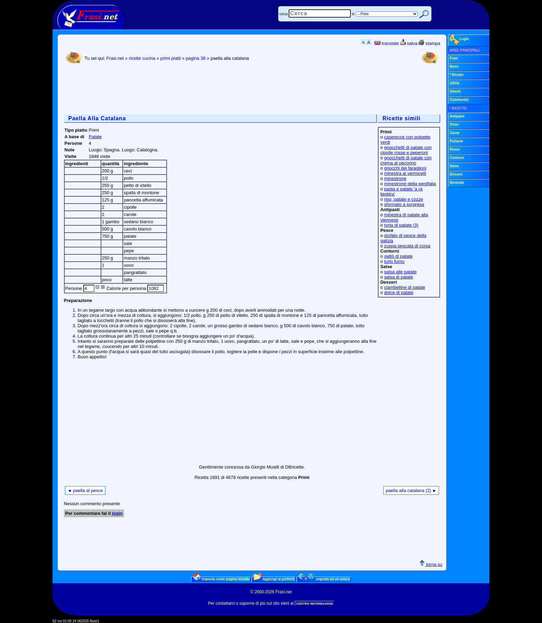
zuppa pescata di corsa (407, 245)
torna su (430, 564)
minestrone (395, 178)
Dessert (456, 174)
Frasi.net (115, 58)
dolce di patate (398, 292)
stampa (429, 43)
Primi (454, 124)
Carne (454, 133)
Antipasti (457, 116)
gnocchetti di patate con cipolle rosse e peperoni (405, 150)
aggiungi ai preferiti (274, 579)
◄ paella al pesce (85, 490)
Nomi (454, 66)
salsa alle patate (400, 271)
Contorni (457, 158)
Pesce (455, 149)
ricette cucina (142, 58)
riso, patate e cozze (403, 199)
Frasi (454, 58)
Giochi (455, 91)
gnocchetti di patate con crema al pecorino (405, 160)
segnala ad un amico (324, 579)
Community (459, 100)
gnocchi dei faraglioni (405, 168)
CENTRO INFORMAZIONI (314, 603)
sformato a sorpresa (404, 204)
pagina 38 (195, 58)
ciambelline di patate (404, 287)
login (117, 513)
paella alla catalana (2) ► (411, 490)
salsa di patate (398, 277)
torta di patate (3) (401, 225)
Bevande (457, 183)
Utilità (454, 83)
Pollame (456, 141)
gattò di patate (398, 256)
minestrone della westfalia (410, 183)
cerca (283, 14)
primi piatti (170, 58)
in (353, 14)
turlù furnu (394, 261)
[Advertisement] (190, 90)
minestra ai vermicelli (405, 173)
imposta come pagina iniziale (221, 579)
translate (386, 43)
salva (409, 43)
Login (459, 40)
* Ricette (457, 75)
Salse (454, 166)
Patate (95, 136)
